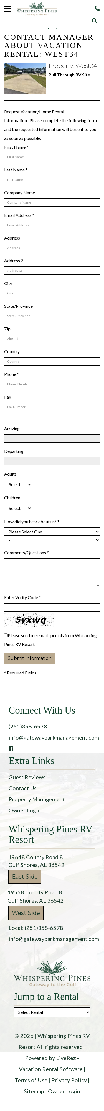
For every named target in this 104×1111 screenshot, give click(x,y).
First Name (16, 147)
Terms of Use (31, 1080)
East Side (25, 876)
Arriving (12, 428)
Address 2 (13, 260)
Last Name (15, 169)
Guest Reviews (27, 777)
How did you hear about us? (31, 521)
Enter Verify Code (22, 597)
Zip (7, 328)
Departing (14, 451)
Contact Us (23, 788)
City (8, 283)
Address (12, 237)
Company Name (19, 192)
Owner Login (25, 810)
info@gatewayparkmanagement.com (54, 737)
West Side (26, 913)
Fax (7, 396)
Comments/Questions (26, 552)
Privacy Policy (69, 1080)
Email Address (19, 215)
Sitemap (34, 1091)
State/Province (18, 306)
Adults (10, 473)
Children (12, 497)
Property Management (37, 799)
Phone (11, 374)
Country (12, 351)
